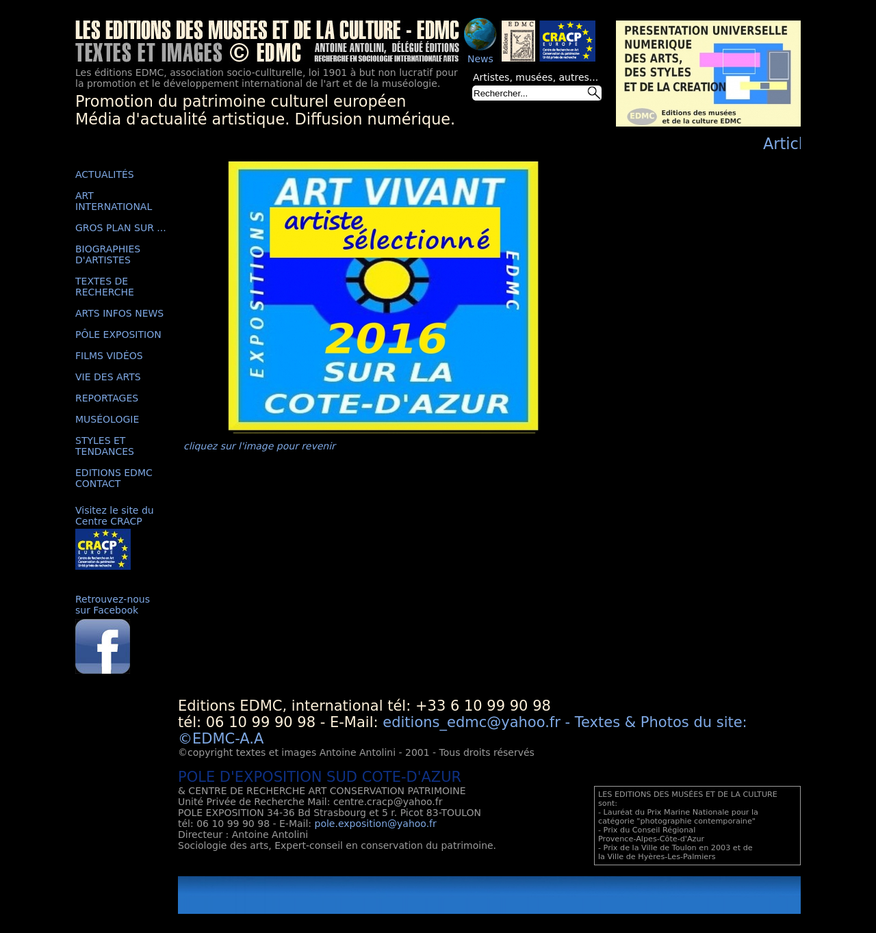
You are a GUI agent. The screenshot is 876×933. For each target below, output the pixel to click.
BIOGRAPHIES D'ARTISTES (107, 254)
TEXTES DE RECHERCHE (104, 287)
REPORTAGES (106, 398)
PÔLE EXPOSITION (118, 334)
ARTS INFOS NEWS (119, 313)
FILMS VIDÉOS (109, 355)
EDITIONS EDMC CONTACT (114, 478)
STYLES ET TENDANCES (104, 446)
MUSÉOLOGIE (107, 419)
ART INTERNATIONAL (113, 201)
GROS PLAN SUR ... (120, 227)
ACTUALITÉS (104, 174)
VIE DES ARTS (108, 376)
